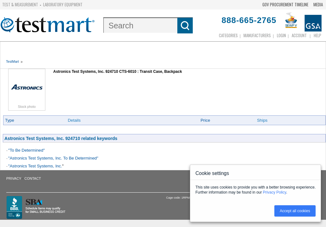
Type (9, 120)
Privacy (13, 178)
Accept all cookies (295, 211)
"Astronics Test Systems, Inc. (35, 166)
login (281, 35)
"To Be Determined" (26, 150)
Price (205, 120)
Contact (33, 178)
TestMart (12, 61)
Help (317, 35)
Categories (228, 35)
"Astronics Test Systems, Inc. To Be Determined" (53, 158)
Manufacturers (257, 35)
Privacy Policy (274, 192)
